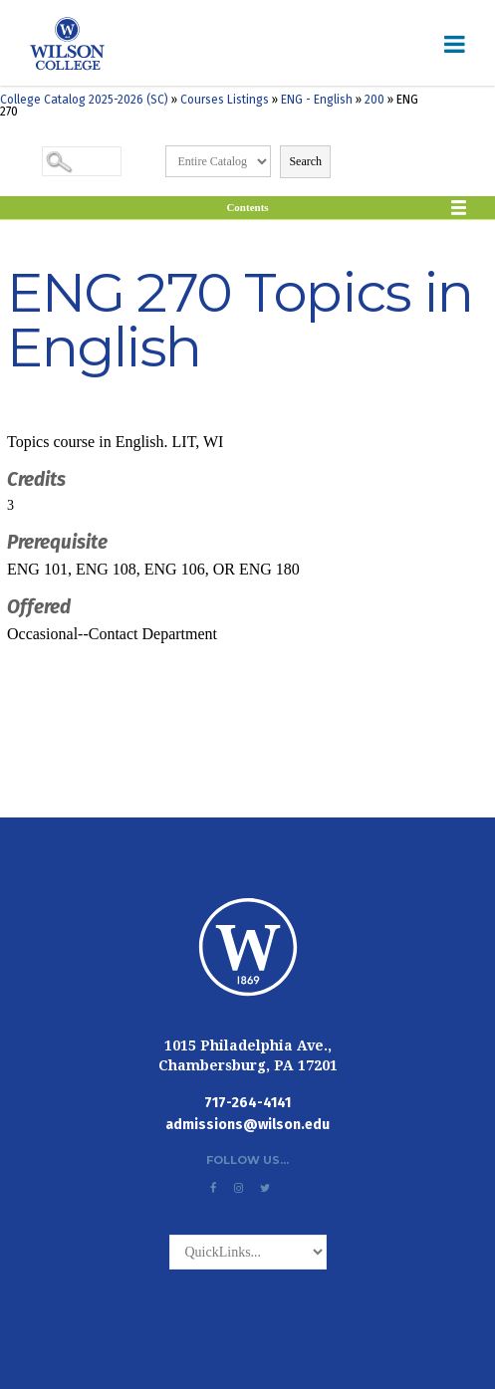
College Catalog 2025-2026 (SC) (84, 100)
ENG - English (317, 100)
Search (305, 161)
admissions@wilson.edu (247, 1124)
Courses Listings (224, 100)
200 (374, 100)
